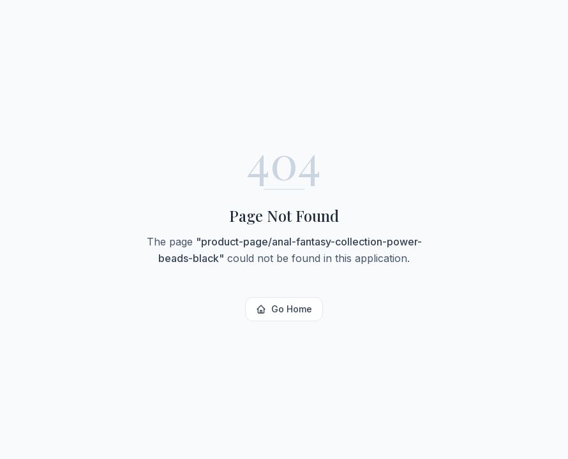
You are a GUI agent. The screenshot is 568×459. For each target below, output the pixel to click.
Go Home (284, 308)
